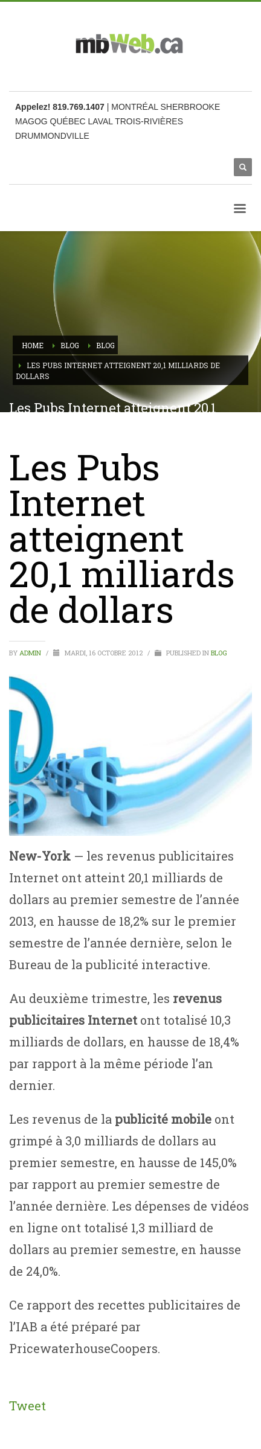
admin (31, 652)
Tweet (27, 1405)
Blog (219, 652)
